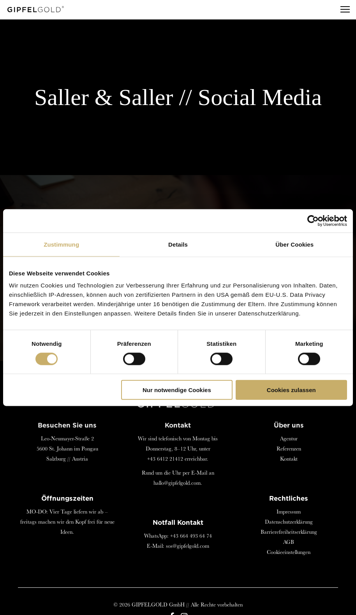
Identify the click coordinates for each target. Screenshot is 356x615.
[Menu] (341, 9)
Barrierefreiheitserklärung (289, 532)
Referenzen (289, 448)
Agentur (289, 438)
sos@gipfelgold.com (187, 546)
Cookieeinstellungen (288, 552)
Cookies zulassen (291, 390)
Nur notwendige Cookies (177, 390)
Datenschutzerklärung (289, 522)
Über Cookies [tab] (294, 244)
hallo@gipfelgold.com (177, 483)
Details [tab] (178, 244)
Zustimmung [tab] (61, 244)
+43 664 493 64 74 (191, 536)
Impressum (289, 511)
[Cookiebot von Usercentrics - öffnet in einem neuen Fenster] (313, 220)
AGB (288, 542)
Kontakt (289, 459)
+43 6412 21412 (165, 459)
